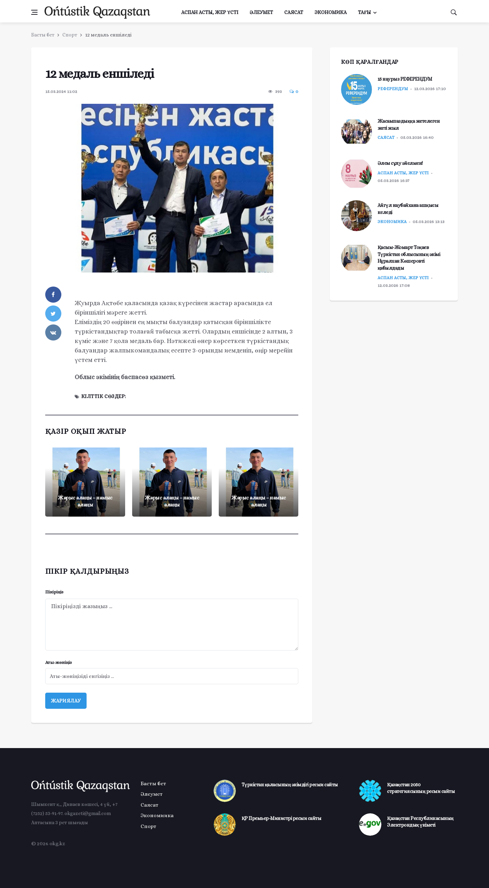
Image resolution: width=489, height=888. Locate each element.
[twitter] (53, 313)
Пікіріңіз (54, 591)
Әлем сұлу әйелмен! (400, 163)
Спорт (69, 35)
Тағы (364, 12)
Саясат (293, 12)
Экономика (330, 12)
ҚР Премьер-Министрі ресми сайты (281, 818)
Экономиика (157, 815)
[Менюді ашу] (34, 12)
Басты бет (42, 35)
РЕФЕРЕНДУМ (393, 88)
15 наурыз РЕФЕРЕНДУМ (405, 79)
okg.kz (57, 843)
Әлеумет (261, 12)
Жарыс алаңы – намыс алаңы (85, 501)
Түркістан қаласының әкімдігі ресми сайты (290, 784)
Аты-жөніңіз (58, 662)
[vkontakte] (53, 332)
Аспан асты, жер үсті (209, 12)
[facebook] (53, 295)
